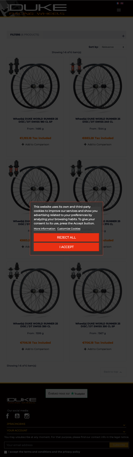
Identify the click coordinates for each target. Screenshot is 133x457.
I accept (66, 247)
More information (45, 228)
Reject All (66, 237)
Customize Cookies (68, 228)
